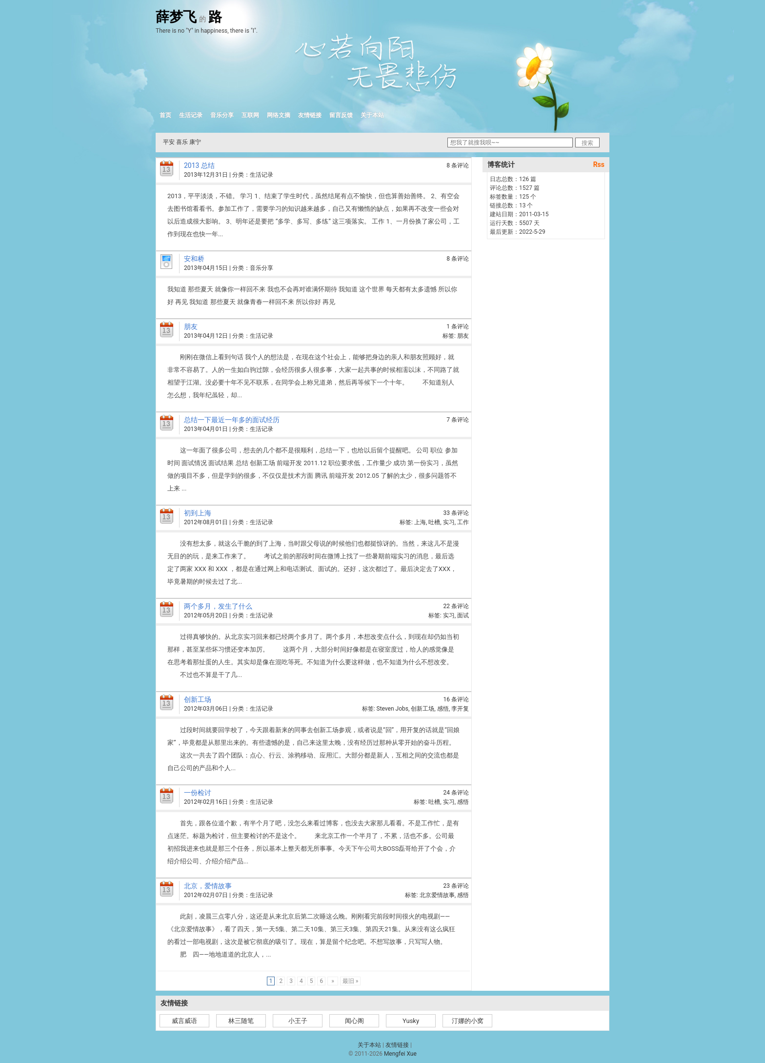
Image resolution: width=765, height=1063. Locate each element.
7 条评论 (457, 419)
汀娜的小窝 (467, 1020)
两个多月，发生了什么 (218, 606)
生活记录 (190, 115)
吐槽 (434, 522)
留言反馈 (341, 115)
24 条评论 (456, 792)
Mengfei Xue (400, 1053)
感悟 (443, 708)
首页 (165, 115)
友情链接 (310, 115)
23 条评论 (456, 885)
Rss (598, 164)
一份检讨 (197, 793)
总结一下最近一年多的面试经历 (232, 420)
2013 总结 (199, 165)
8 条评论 (457, 165)
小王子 (297, 1020)
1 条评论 (457, 326)
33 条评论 (456, 513)
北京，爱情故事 (208, 886)
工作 (463, 522)
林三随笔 (241, 1020)
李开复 (460, 708)
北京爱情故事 (437, 895)
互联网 (250, 115)
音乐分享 (222, 115)
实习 (449, 522)
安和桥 (194, 259)
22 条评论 (456, 606)
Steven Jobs (392, 708)
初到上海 (197, 513)
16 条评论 (456, 699)
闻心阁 (354, 1020)
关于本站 (372, 115)
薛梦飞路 (189, 17)
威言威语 (184, 1020)
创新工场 (197, 699)
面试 (463, 615)
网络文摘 (278, 115)
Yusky (411, 1020)
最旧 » (350, 981)
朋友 (191, 326)
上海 (420, 522)
